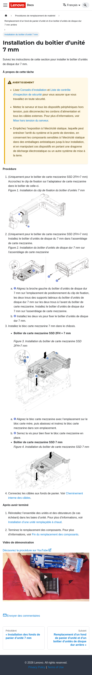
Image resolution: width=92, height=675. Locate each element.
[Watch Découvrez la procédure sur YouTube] (46, 577)
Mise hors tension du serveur (30, 120)
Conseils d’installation (33, 89)
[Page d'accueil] (6, 15)
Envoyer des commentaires (21, 615)
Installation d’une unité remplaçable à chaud (35, 522)
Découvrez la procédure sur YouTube (27, 550)
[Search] (85, 5)
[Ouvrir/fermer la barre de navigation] (5, 5)
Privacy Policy (36, 667)
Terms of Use (56, 667)
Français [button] (70, 5)
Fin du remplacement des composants (55, 534)
